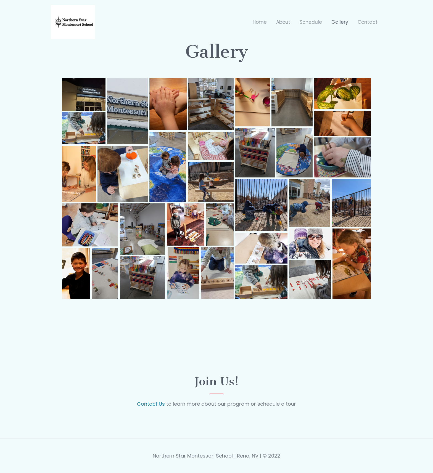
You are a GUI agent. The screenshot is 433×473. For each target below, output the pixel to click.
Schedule (311, 22)
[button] (83, 94)
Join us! (216, 381)
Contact (367, 22)
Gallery (339, 22)
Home (260, 22)
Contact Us (151, 403)
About (283, 22)
